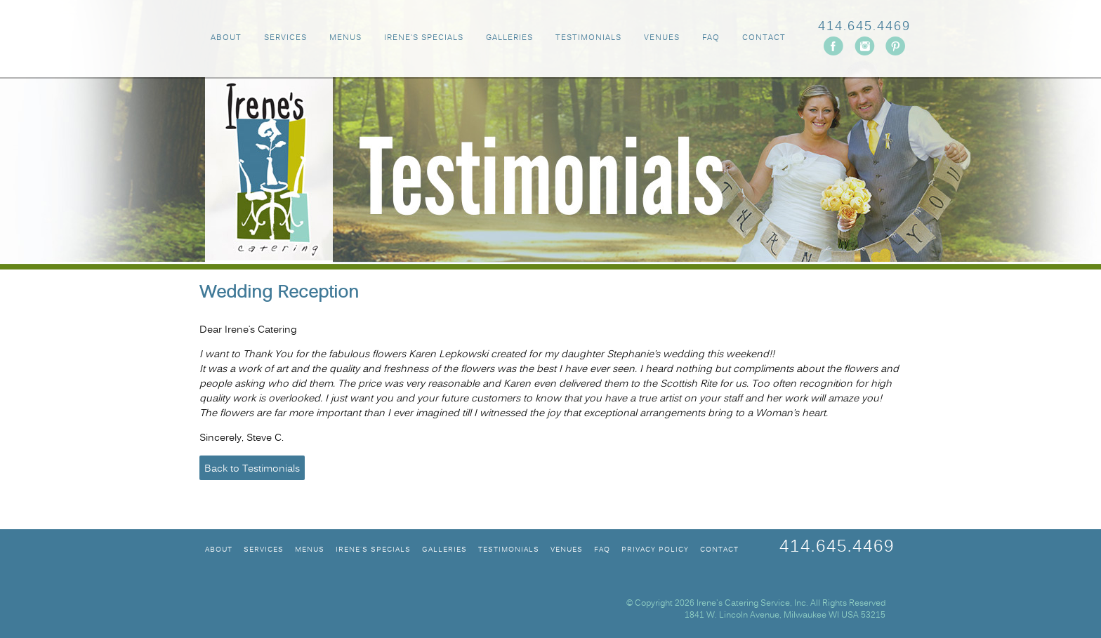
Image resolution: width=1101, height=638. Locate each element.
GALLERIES (509, 38)
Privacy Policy (655, 550)
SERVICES (285, 38)
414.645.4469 (864, 27)
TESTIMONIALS (588, 38)
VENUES (662, 38)
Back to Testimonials (252, 469)
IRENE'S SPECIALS (423, 38)
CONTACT (764, 38)
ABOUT (226, 38)
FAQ (711, 38)
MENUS (345, 38)
